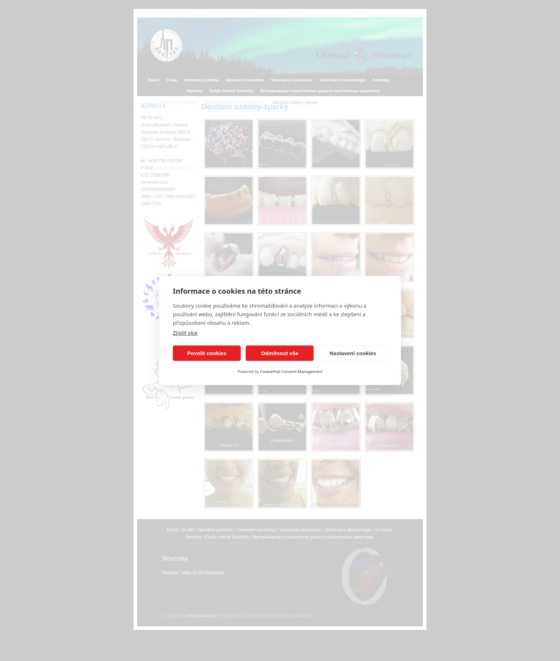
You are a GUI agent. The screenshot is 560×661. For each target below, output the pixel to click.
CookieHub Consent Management (291, 371)
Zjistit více (185, 332)
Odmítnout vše (279, 353)
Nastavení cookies (353, 353)
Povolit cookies (206, 353)
